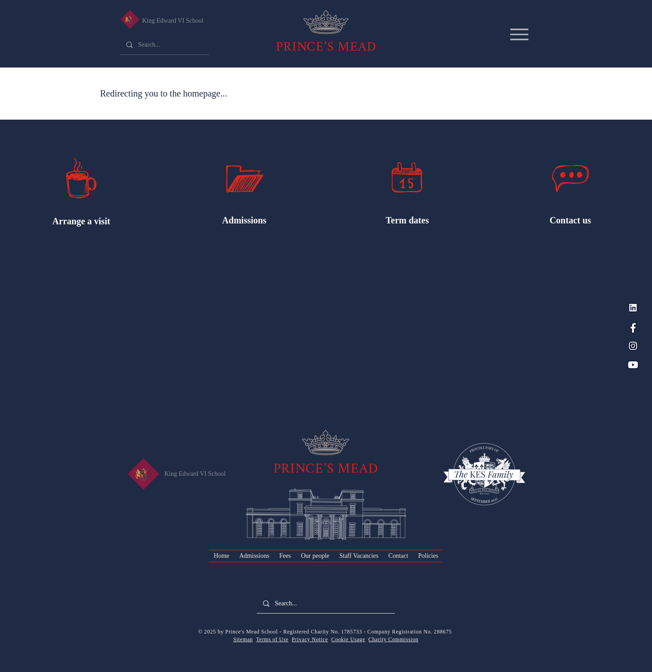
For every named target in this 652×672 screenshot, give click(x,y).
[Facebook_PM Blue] (633, 327)
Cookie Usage (348, 639)
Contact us (570, 220)
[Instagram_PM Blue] (633, 346)
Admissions (244, 220)
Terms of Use (272, 639)
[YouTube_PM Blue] (633, 365)
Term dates (407, 220)
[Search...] (164, 44)
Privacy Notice (310, 639)
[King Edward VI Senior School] (129, 19)
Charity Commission (393, 639)
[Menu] (519, 34)
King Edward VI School (172, 20)
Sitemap (243, 639)
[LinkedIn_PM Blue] (633, 308)
